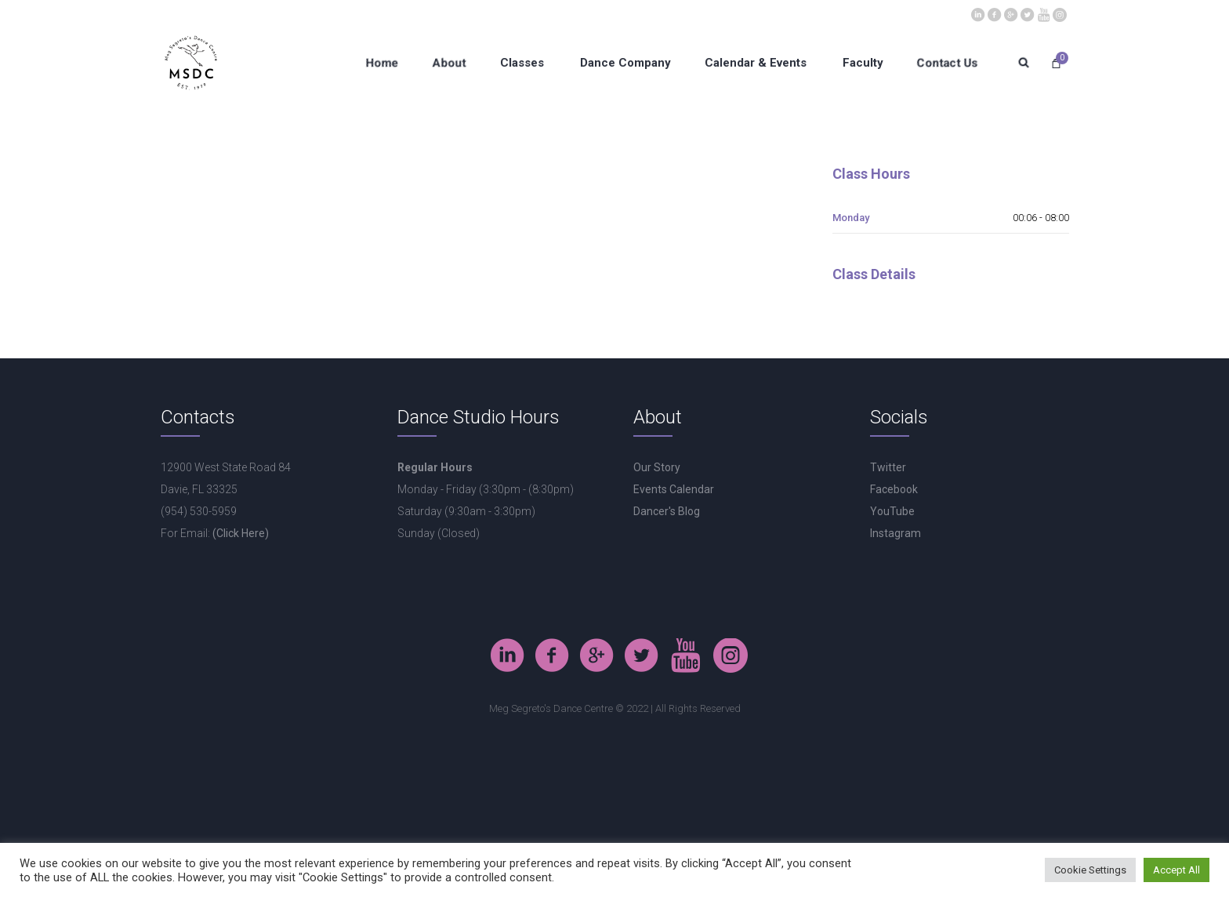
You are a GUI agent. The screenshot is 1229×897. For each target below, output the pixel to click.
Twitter (888, 467)
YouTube (892, 511)
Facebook (894, 489)
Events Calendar (673, 489)
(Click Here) (240, 533)
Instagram (895, 533)
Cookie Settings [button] (1090, 870)
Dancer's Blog (666, 511)
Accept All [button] (1176, 870)
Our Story (656, 467)
